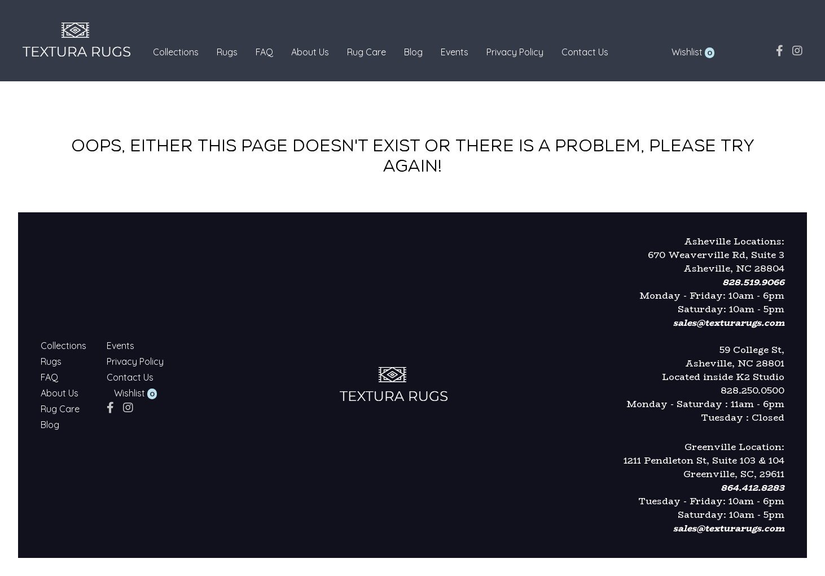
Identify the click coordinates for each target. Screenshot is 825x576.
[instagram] (797, 50)
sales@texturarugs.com (728, 323)
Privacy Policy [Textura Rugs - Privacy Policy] (514, 52)
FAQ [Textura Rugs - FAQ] (264, 52)
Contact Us (584, 52)
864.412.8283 (752, 488)
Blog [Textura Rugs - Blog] (413, 52)
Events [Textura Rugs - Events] (454, 52)
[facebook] (779, 50)
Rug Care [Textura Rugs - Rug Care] (366, 52)
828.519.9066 (753, 282)
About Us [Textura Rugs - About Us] (310, 52)
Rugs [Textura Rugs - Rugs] (227, 52)
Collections (176, 52)
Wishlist (687, 52)
